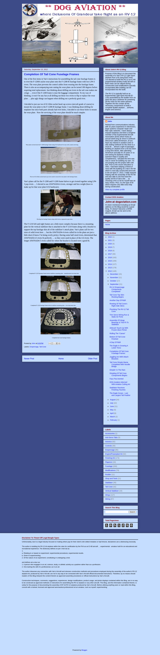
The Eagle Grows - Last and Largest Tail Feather (120, 394)
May (112, 410)
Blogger (84, 650)
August (113, 400)
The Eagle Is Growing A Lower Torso (119, 347)
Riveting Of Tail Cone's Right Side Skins (118, 305)
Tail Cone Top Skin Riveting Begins (117, 296)
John (110, 121)
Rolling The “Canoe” (117, 333)
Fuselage (108, 466)
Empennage (34, 347)
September (114, 284)
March (112, 417)
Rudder (108, 474)
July (112, 403)
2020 (110, 244)
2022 (110, 237)
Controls (108, 446)
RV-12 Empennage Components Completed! (117, 289)
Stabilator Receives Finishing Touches (118, 389)
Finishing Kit (110, 458)
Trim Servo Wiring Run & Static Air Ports (119, 316)
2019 (110, 247)
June (112, 406)
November (114, 277)
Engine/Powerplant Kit (113, 454)
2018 (110, 251)
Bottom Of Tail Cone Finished (117, 338)
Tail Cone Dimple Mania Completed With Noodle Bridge (120, 364)
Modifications (110, 470)
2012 (110, 271)
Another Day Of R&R (118, 300)
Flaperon (108, 462)
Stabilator (109, 483)
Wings (107, 495)
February (114, 420)
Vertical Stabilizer (112, 491)
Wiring (107, 499)
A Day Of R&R (115, 342)
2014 (110, 264)
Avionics (108, 442)
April (112, 413)
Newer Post (29, 359)
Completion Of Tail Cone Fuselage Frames (119, 352)
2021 (110, 240)
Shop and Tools (111, 478)
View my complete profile (115, 190)
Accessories (110, 434)
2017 (110, 254)
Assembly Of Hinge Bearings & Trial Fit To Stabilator (119, 322)
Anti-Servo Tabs (111, 437)
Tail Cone (42, 347)
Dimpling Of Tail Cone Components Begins (118, 374)
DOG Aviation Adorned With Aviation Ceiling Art (120, 383)
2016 (110, 257)
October (113, 281)
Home (61, 359)
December (114, 274)
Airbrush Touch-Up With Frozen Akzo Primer (119, 329)
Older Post (92, 359)
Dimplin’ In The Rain (117, 370)
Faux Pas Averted (116, 379)
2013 (110, 268)
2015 (110, 261)
